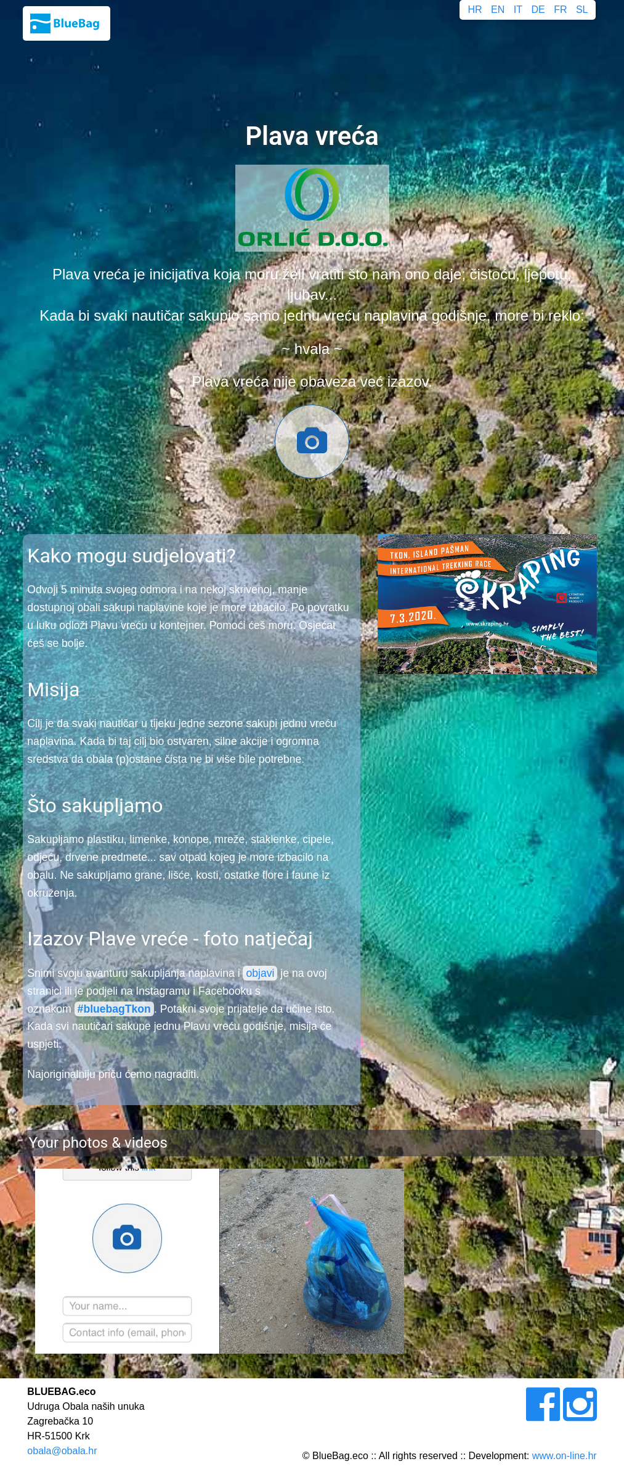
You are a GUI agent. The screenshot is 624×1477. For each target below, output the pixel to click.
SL (582, 9)
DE (538, 9)
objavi (260, 973)
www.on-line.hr (564, 1455)
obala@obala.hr (62, 1451)
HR (475, 9)
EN (497, 9)
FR (560, 9)
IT (518, 9)
